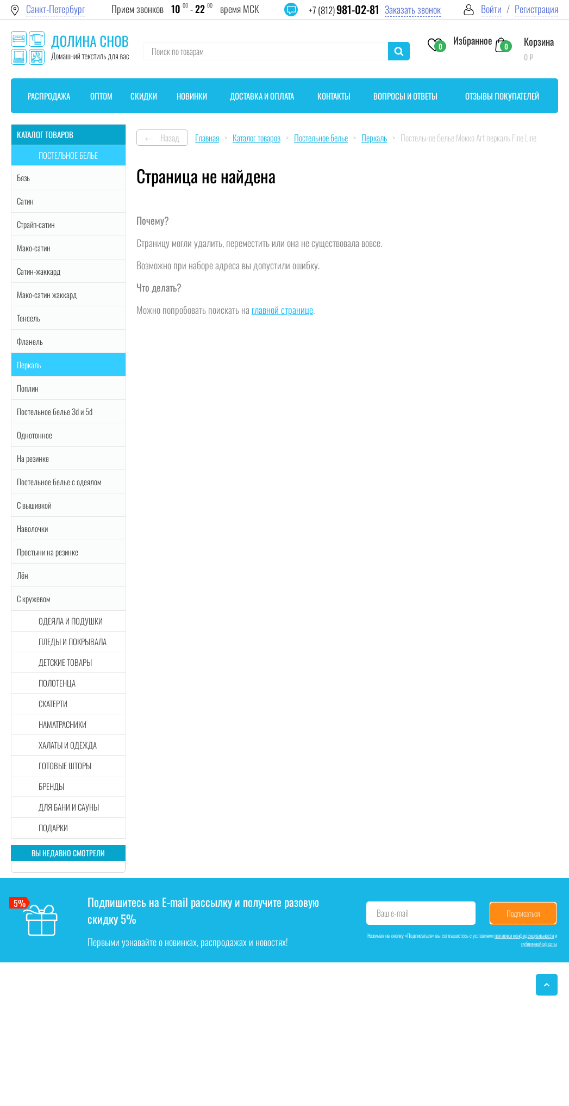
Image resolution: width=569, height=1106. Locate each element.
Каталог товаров (45, 134)
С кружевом (33, 598)
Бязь (23, 177)
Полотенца (57, 683)
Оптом (101, 96)
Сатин (25, 201)
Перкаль (29, 364)
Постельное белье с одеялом (59, 481)
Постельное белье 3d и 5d (54, 411)
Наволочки (32, 528)
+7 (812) (344, 10)
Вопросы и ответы (405, 96)
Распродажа (49, 96)
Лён (22, 575)
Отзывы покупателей (502, 96)
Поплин (28, 388)
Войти (491, 9)
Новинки (192, 96)
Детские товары (65, 662)
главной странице (282, 309)
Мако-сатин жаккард (47, 294)
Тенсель (28, 318)
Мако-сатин (34, 248)
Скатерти (53, 703)
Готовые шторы (65, 765)
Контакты (334, 96)
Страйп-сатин (36, 224)
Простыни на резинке (47, 552)
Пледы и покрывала (73, 641)
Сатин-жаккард (38, 271)
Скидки (143, 96)
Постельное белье (68, 155)
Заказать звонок (413, 9)
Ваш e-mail (393, 912)
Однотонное (34, 435)
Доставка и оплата (262, 96)
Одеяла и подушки (71, 621)
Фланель (30, 341)
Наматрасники (62, 724)
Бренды (51, 786)
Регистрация (536, 9)
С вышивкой (34, 505)
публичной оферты (539, 944)
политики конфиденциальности (524, 935)
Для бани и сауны (69, 807)
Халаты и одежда (68, 745)
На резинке (33, 458)
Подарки (53, 827)
